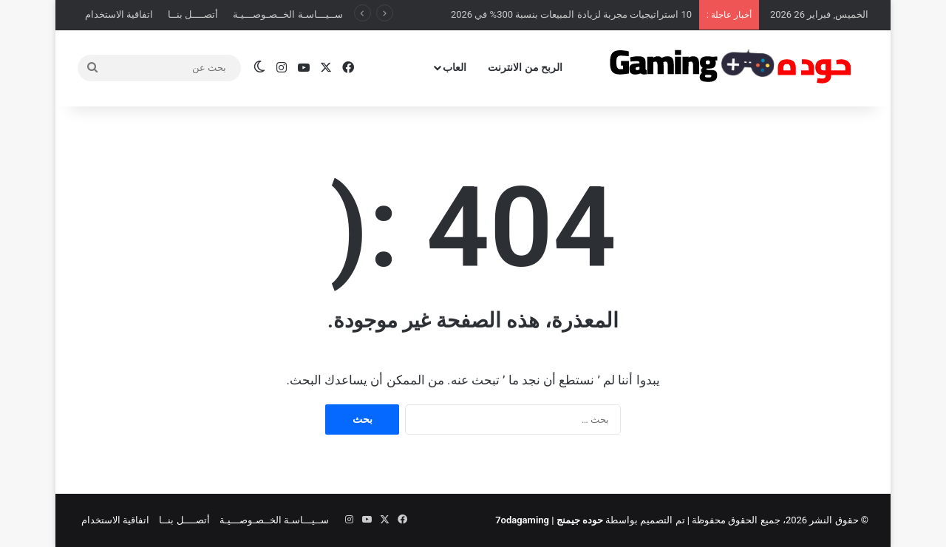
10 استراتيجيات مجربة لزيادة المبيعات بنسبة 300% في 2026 (571, 14)
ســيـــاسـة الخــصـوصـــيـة (287, 14)
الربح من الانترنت (525, 67)
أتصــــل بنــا (193, 14)
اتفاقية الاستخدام (119, 14)
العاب (454, 67)
